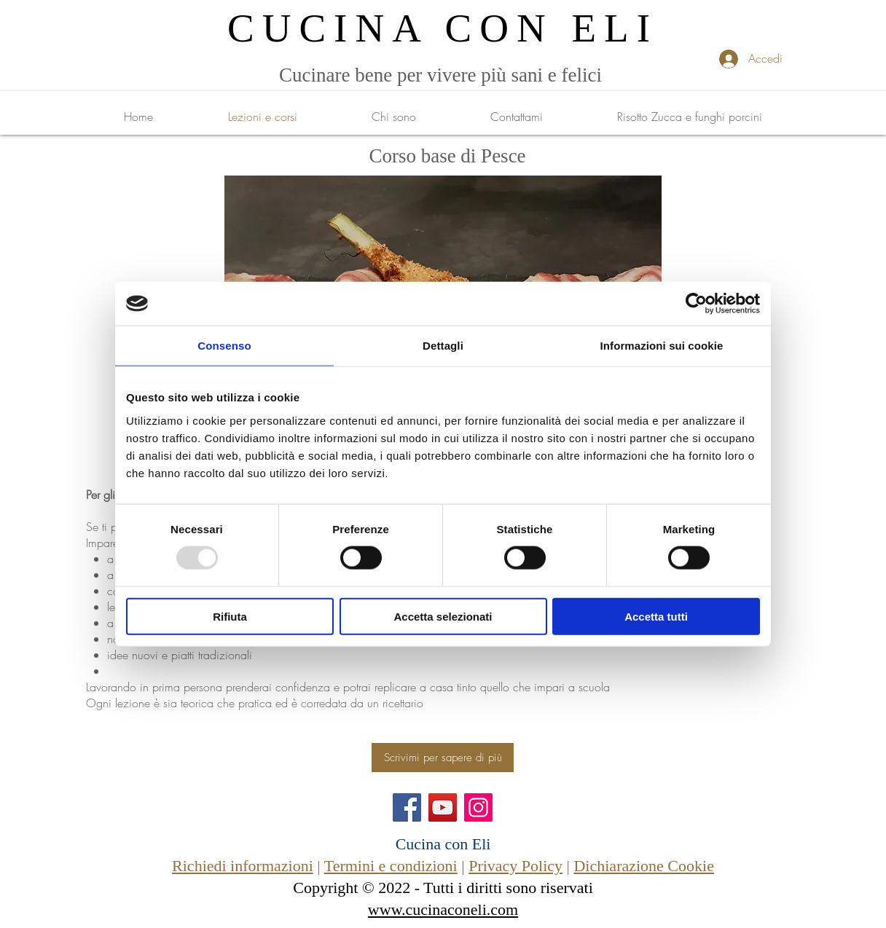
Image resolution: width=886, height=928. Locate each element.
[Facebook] (407, 807)
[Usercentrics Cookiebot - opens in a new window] (696, 304)
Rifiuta (230, 616)
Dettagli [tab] (443, 345)
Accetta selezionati (442, 616)
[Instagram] (478, 807)
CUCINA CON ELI (442, 28)
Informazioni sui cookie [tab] (662, 345)
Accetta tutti (656, 616)
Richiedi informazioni (242, 866)
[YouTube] (442, 807)
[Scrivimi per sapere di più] (443, 757)
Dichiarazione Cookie (643, 866)
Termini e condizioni (391, 866)
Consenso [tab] (224, 345)
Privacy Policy (515, 866)
